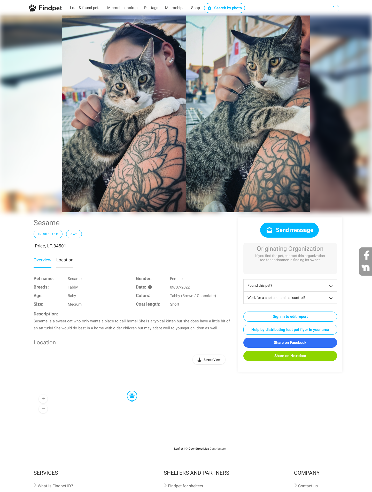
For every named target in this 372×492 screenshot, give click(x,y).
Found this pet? (291, 285)
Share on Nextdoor (290, 355)
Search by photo (224, 8)
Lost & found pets (85, 7)
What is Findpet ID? (55, 485)
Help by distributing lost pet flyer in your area (290, 329)
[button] (128, 390)
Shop (195, 7)
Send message (289, 230)
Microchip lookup (122, 7)
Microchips (174, 7)
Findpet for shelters (185, 485)
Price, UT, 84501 (50, 245)
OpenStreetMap (199, 448)
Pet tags (151, 7)
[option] (124, 114)
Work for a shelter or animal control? (291, 297)
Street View (212, 360)
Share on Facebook (290, 342)
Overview (42, 259)
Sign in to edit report (290, 316)
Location (64, 259)
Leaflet (178, 448)
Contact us (308, 485)
